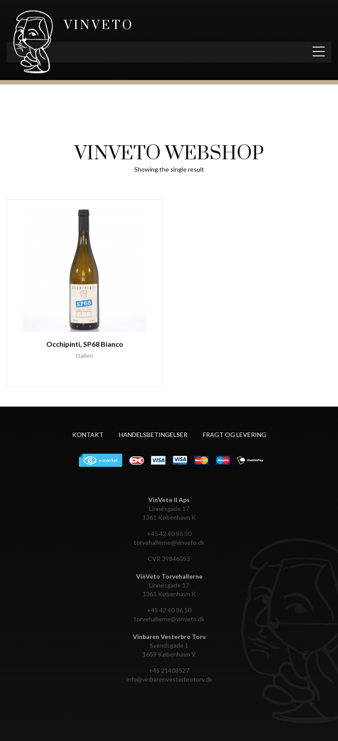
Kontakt (87, 434)
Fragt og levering (234, 434)
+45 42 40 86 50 (169, 533)
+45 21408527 (169, 670)
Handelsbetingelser (153, 434)
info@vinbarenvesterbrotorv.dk (169, 679)
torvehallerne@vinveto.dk (169, 542)
